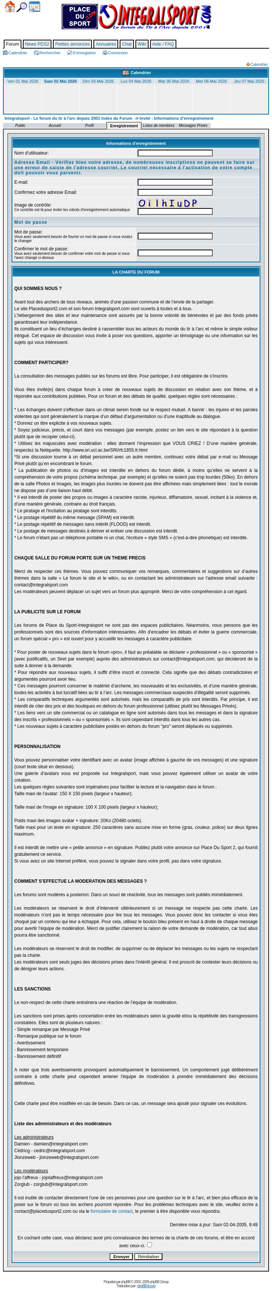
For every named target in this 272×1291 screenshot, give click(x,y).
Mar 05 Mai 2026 (173, 81)
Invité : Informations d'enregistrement (176, 118)
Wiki (142, 44)
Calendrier (34, 6)
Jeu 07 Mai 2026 (249, 81)
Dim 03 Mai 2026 (98, 81)
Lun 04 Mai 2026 (135, 81)
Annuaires (106, 44)
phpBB (126, 1282)
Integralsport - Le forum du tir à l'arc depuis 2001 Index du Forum (68, 118)
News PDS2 (37, 44)
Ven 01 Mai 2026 (22, 81)
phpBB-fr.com (146, 1286)
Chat (126, 44)
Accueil (10, 6)
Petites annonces (72, 44)
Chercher (22, 7)
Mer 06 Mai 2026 (211, 81)
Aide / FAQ (163, 44)
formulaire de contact (112, 1211)
